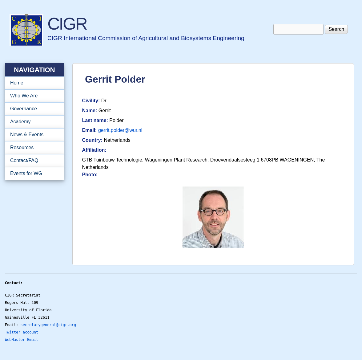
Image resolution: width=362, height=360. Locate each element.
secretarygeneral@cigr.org (48, 325)
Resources (32, 147)
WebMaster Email (21, 340)
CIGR (67, 23)
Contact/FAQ (32, 160)
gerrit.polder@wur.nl (120, 130)
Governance (32, 109)
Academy (32, 122)
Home (16, 82)
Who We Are (32, 96)
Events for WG (26, 173)
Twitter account (21, 332)
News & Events (32, 134)
